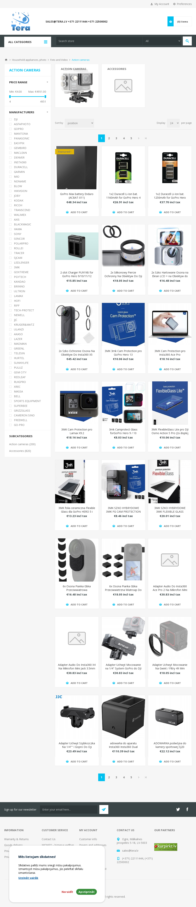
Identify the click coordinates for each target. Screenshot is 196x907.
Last (146, 138)
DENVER (19, 157)
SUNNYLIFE (21, 363)
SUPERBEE (20, 406)
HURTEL (19, 358)
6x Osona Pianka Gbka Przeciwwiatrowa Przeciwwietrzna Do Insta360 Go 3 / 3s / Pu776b (77, 591)
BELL (17, 396)
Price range (18, 82)
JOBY (17, 195)
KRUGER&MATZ (24, 324)
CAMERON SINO (24, 415)
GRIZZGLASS (22, 410)
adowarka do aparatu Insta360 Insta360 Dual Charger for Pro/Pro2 (123, 746)
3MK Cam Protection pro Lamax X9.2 (76, 431)
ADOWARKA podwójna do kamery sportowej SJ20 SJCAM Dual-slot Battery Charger (170, 748)
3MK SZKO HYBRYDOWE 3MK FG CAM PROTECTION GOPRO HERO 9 (123, 511)
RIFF (17, 305)
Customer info (88, 839)
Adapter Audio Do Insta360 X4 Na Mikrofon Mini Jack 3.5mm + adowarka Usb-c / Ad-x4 (77, 668)
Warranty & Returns (16, 839)
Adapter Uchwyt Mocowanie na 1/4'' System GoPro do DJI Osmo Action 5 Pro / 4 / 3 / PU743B (123, 670)
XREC (17, 386)
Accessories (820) (20, 451)
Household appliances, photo (29, 59)
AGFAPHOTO (22, 124)
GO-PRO (19, 425)
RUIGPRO (20, 382)
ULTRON (19, 291)
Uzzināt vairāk (28, 878)
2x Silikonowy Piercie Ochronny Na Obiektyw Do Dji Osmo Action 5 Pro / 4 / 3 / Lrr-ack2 (123, 278)
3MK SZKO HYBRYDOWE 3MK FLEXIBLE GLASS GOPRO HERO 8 (169, 511)
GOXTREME (21, 272)
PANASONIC (21, 138)
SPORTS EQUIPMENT (27, 401)
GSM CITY (20, 372)
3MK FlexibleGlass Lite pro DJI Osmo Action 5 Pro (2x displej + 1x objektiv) (170, 433)
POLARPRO (21, 243)
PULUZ (18, 367)
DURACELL (21, 167)
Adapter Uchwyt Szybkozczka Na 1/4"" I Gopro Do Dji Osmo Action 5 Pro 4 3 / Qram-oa (77, 748)
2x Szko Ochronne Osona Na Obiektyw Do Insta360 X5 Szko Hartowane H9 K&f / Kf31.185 (77, 356)
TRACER (19, 253)
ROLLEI (18, 248)
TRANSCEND (22, 210)
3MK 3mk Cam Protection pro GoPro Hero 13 (123, 352)
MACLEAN (20, 153)
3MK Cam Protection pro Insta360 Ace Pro (169, 352)
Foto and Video (59, 59)
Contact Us (49, 839)
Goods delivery (13, 845)
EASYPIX (19, 143)
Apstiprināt (86, 892)
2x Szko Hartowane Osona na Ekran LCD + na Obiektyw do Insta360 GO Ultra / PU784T (169, 276)
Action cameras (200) (22, 444)
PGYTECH (20, 277)
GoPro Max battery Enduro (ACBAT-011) (76, 195)
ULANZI (19, 329)
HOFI (17, 301)
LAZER (18, 339)
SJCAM (18, 258)
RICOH (18, 205)
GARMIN (19, 172)
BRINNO (19, 286)
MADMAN (20, 343)
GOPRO (19, 129)
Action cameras (73, 69)
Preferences (184, 4)
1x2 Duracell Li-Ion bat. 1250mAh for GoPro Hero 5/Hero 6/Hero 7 (170, 197)
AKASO (18, 334)
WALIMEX (20, 215)
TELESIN (19, 353)
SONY (17, 234)
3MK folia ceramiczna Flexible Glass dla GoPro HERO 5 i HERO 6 (76, 511)
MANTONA (21, 133)
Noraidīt (67, 892)
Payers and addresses (92, 845)
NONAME (20, 181)
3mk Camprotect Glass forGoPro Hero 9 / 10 (123, 431)
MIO (16, 176)
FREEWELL (20, 420)
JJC (15, 320)
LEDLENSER (21, 262)
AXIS (17, 219)
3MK (17, 267)
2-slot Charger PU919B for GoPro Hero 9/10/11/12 (76, 274)
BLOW (18, 186)
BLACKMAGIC (22, 224)
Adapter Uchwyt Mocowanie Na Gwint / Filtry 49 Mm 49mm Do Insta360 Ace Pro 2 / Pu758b (169, 670)
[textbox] (99, 41)
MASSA (18, 391)
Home (6, 60)
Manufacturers (21, 112)
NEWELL (19, 315)
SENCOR (19, 238)
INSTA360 (20, 162)
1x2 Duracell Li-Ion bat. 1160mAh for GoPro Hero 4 (123, 195)
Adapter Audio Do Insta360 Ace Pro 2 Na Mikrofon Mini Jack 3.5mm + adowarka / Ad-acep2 (170, 591)
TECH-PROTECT (24, 310)
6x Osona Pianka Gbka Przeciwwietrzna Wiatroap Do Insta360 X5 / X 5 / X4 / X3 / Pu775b (123, 591)
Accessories (116, 69)
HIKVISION (20, 191)
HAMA (18, 229)
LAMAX (18, 296)
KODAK (18, 200)
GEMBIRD (20, 148)
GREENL (19, 348)
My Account (161, 4)
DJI (16, 119)
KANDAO (19, 281)
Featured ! (64, 151)
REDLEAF (20, 377)
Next (139, 138)
